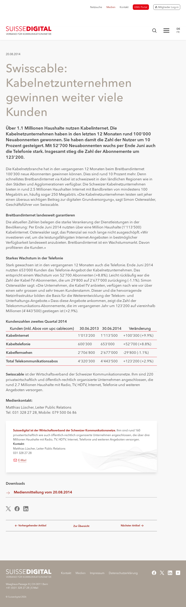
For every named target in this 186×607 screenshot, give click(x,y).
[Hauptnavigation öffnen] (166, 30)
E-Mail (22, 460)
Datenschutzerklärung (123, 573)
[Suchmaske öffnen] (154, 30)
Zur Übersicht (81, 526)
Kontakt (124, 7)
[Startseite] (29, 30)
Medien (110, 7)
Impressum (97, 573)
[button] (10, 508)
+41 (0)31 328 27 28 (17, 587)
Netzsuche (96, 7)
